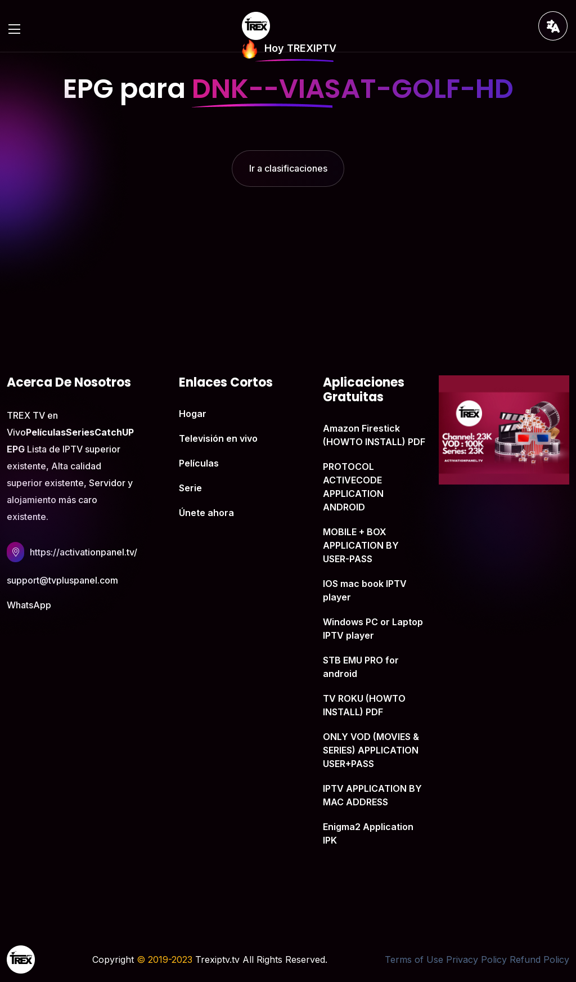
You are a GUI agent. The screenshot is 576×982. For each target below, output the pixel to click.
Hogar (192, 413)
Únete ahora (206, 512)
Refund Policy (539, 959)
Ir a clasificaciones (288, 168)
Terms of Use (414, 959)
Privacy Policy (476, 959)
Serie (190, 488)
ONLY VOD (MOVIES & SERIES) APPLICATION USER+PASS (371, 750)
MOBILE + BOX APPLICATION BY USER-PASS (361, 545)
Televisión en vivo (218, 438)
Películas (199, 463)
